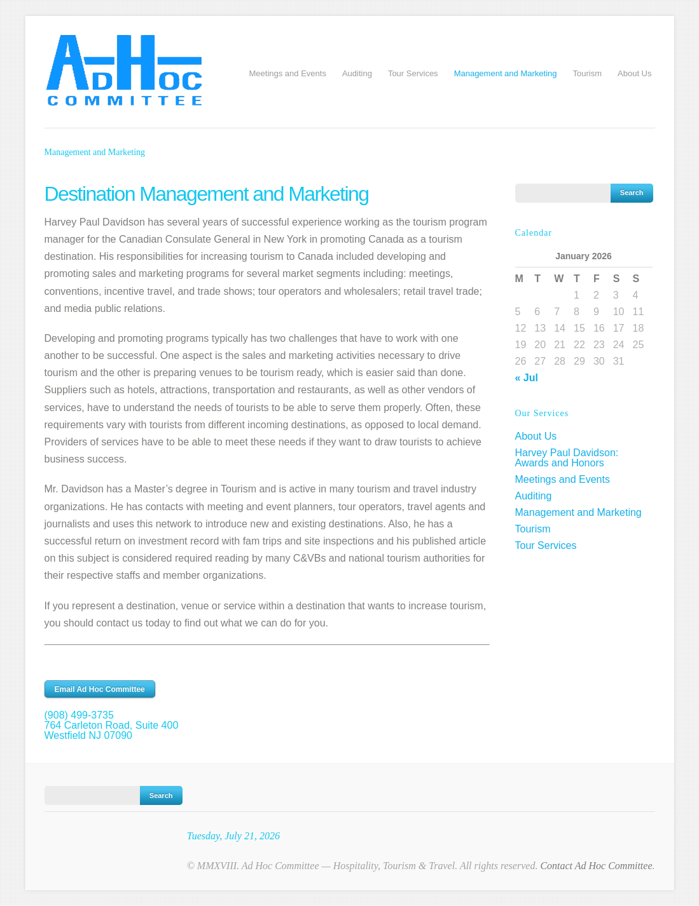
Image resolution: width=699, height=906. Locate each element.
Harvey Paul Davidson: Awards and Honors (567, 457)
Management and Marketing (505, 73)
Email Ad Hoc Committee (100, 689)
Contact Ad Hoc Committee (596, 865)
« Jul (526, 377)
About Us (634, 73)
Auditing (357, 73)
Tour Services (413, 73)
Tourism (587, 73)
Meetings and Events (287, 73)
